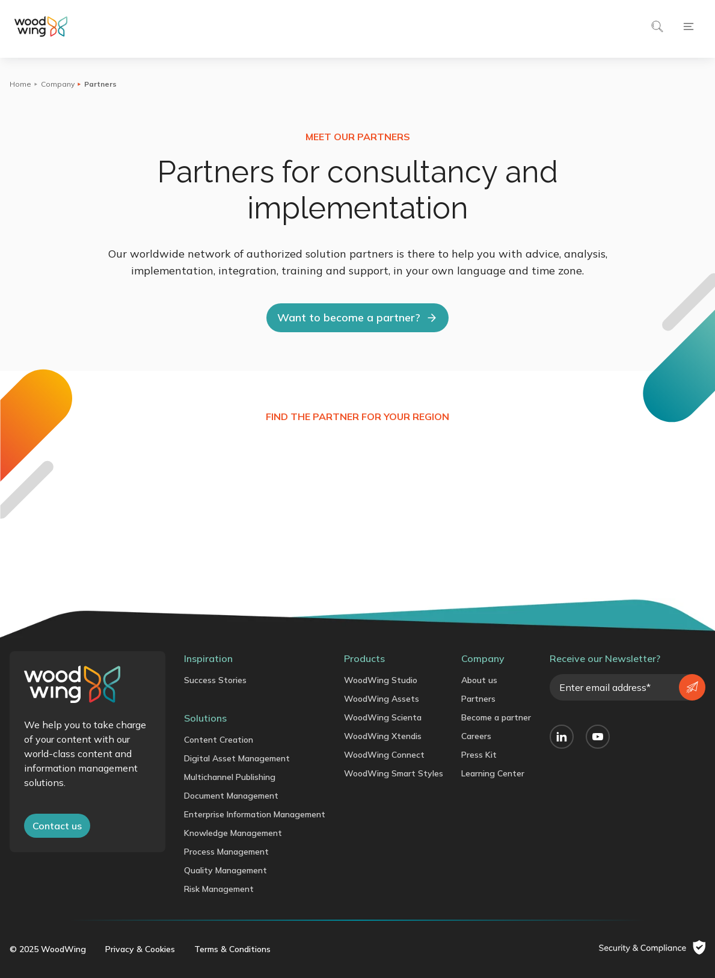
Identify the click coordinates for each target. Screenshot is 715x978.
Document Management (231, 795)
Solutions (205, 718)
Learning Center (492, 773)
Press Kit (479, 754)
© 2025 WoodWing (48, 949)
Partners (478, 698)
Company (58, 83)
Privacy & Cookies (140, 949)
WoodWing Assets (381, 698)
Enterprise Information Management (254, 814)
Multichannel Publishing (229, 777)
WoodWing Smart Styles (393, 773)
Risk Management (219, 889)
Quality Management (225, 870)
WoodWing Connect (384, 754)
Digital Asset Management (237, 758)
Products (364, 658)
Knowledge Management (233, 833)
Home (20, 83)
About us (479, 680)
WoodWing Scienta (383, 717)
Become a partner (496, 717)
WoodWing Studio (380, 680)
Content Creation (218, 739)
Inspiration (208, 658)
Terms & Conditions (232, 949)
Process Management (226, 851)
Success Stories (215, 680)
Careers (476, 736)
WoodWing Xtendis (383, 736)
